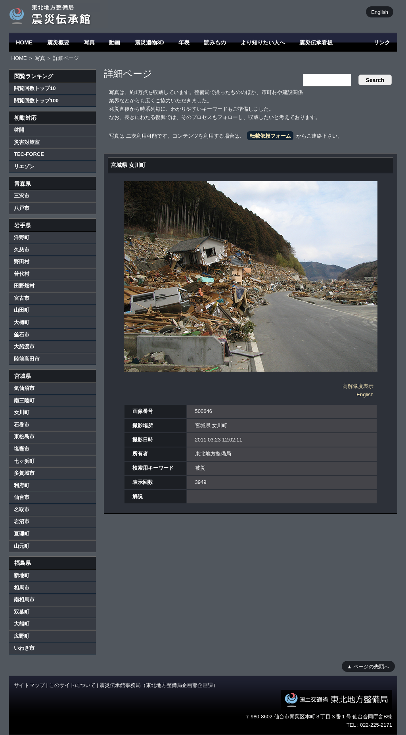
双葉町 (21, 612)
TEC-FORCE (29, 154)
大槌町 (21, 322)
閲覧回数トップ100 (36, 101)
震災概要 (58, 42)
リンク (381, 42)
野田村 (21, 262)
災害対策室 (27, 142)
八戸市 (21, 208)
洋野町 (21, 237)
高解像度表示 (358, 386)
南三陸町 (24, 400)
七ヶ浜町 (24, 461)
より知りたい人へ (263, 42)
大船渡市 (24, 346)
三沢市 (21, 196)
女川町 (21, 412)
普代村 (21, 274)
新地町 (21, 575)
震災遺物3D (149, 42)
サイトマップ (29, 685)
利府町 (21, 485)
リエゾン (24, 166)
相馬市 (21, 588)
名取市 (21, 509)
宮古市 (21, 298)
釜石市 (21, 335)
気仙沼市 (24, 388)
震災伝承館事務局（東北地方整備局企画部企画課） (159, 685)
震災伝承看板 (316, 42)
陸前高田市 (27, 359)
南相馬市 (24, 600)
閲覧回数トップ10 (35, 88)
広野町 (21, 636)
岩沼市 (21, 521)
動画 (114, 42)
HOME (24, 42)
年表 (184, 42)
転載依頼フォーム (270, 136)
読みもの (215, 42)
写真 (89, 42)
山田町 (21, 310)
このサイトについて (72, 685)
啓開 (19, 130)
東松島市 (24, 436)
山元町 (21, 546)
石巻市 (21, 425)
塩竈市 (21, 449)
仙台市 (21, 497)
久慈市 (21, 250)
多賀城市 (24, 473)
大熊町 (21, 624)
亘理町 (21, 534)
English (379, 12)
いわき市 (24, 648)
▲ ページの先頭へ (368, 666)
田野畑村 (24, 286)
